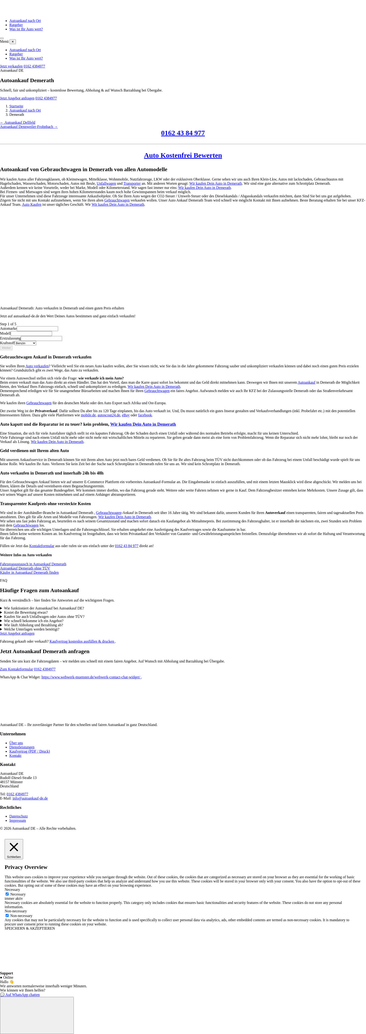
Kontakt (15, 756)
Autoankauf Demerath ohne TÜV (25, 568)
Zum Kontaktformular (16, 669)
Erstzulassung (10, 338)
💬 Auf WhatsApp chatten (20, 995)
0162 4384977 (34, 66)
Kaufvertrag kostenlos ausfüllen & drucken (82, 641)
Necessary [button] (12, 890)
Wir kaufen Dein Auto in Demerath (215, 183)
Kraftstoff (7, 343)
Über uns (16, 743)
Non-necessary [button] (16, 911)
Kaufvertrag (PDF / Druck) (29, 751)
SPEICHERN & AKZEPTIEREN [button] (30, 928)
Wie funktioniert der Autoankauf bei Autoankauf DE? (44, 608)
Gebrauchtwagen (117, 200)
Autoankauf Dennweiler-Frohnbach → (29, 127)
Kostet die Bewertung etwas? (26, 612)
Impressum (17, 820)
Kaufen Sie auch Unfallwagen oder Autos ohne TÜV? (44, 617)
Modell (5, 333)
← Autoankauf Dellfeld (17, 122)
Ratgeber (16, 25)
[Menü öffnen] (2, 38)
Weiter (6, 348)
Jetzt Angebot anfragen (17, 98)
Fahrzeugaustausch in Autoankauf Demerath (33, 564)
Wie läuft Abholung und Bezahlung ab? (33, 625)
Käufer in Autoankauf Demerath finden (29, 572)
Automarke (8, 328)
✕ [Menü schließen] (12, 41)
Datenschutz (18, 816)
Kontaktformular (41, 546)
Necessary (18, 894)
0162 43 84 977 (183, 133)
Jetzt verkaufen (11, 66)
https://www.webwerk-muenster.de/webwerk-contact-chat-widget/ (91, 677)
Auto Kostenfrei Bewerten (183, 155)
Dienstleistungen (22, 747)
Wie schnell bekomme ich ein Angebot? (33, 621)
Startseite (16, 106)
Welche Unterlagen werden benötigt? (31, 629)
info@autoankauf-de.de (30, 798)
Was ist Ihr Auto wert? (26, 29)
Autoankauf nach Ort (25, 21)
